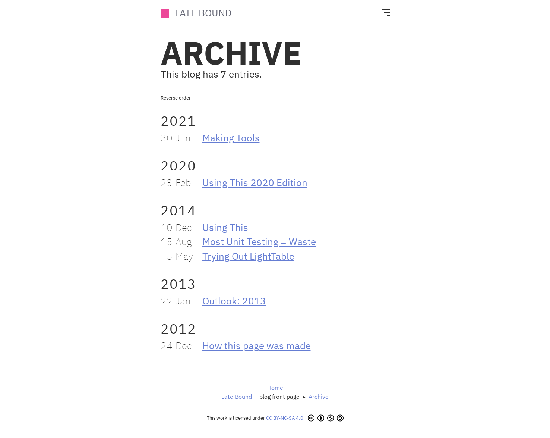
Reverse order (176, 98)
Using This (225, 227)
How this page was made (256, 346)
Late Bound (203, 13)
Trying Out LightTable (248, 256)
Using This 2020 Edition (254, 182)
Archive (319, 396)
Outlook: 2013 (234, 301)
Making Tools (231, 138)
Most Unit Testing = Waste (259, 241)
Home (275, 387)
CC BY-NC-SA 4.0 (284, 418)
